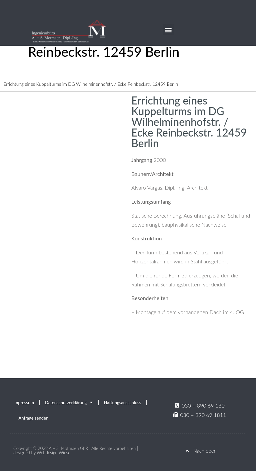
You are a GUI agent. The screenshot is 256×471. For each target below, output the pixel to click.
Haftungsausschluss (122, 402)
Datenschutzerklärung (69, 402)
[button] (168, 29)
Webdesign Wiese (53, 452)
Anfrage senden (34, 418)
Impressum (23, 402)
